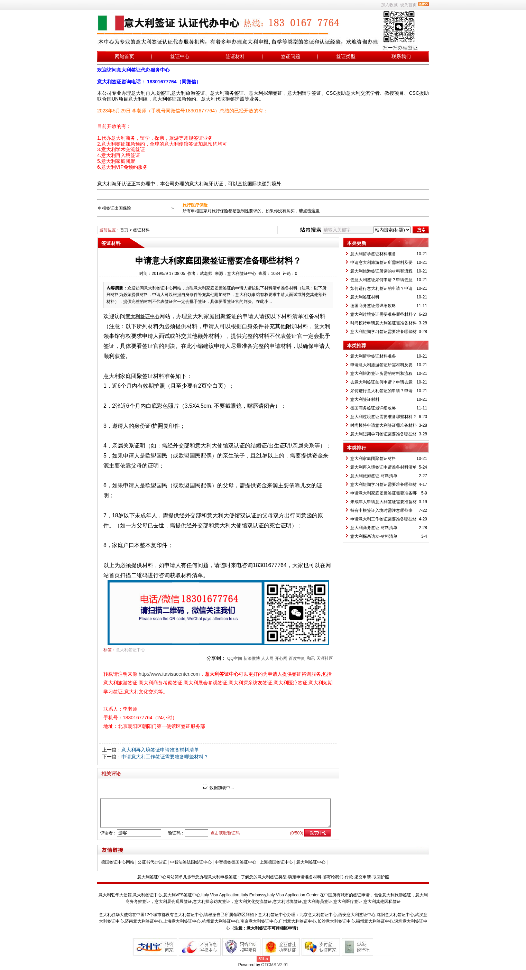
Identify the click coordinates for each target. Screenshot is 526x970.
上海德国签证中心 (276, 862)
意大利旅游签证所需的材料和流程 (381, 271)
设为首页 (408, 4)
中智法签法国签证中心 (191, 862)
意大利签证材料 (364, 297)
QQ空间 (234, 658)
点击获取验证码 (225, 833)
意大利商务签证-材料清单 (373, 527)
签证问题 (290, 56)
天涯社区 (324, 658)
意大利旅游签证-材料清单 (373, 475)
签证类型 (346, 56)
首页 (124, 230)
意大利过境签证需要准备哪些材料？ (383, 314)
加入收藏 (389, 4)
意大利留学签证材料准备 (373, 253)
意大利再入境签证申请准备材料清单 (160, 749)
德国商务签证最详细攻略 (373, 305)
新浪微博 (251, 658)
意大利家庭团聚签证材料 (373, 458)
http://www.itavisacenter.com (169, 674)
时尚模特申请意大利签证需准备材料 (383, 323)
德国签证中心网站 (117, 862)
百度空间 (297, 658)
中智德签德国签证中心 (235, 862)
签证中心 (180, 56)
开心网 (281, 658)
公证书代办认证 (152, 862)
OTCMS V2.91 (274, 964)
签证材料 (235, 56)
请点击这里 (309, 211)
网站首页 (124, 56)
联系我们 (401, 56)
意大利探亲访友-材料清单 (373, 536)
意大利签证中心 (130, 649)
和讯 (311, 658)
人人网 (267, 658)
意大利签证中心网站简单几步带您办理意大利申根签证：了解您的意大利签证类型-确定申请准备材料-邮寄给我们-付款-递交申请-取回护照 (263, 877)
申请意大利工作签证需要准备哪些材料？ (165, 756)
